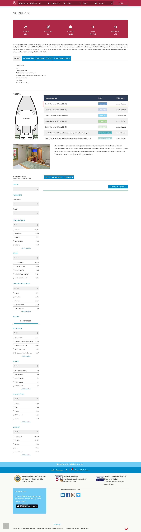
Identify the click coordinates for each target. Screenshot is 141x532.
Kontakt (73, 528)
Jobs (19, 528)
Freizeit (49, 58)
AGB (52, 470)
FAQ (78, 528)
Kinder (15, 209)
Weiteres (17, 58)
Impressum (59, 470)
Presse (15, 528)
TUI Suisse (67, 528)
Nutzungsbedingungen (28, 528)
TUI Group (60, 528)
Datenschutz (40, 528)
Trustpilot (57, 524)
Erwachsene (17, 199)
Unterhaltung (28, 58)
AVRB (54, 528)
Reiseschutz (84, 528)
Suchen (121, 3)
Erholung (40, 58)
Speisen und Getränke (62, 58)
